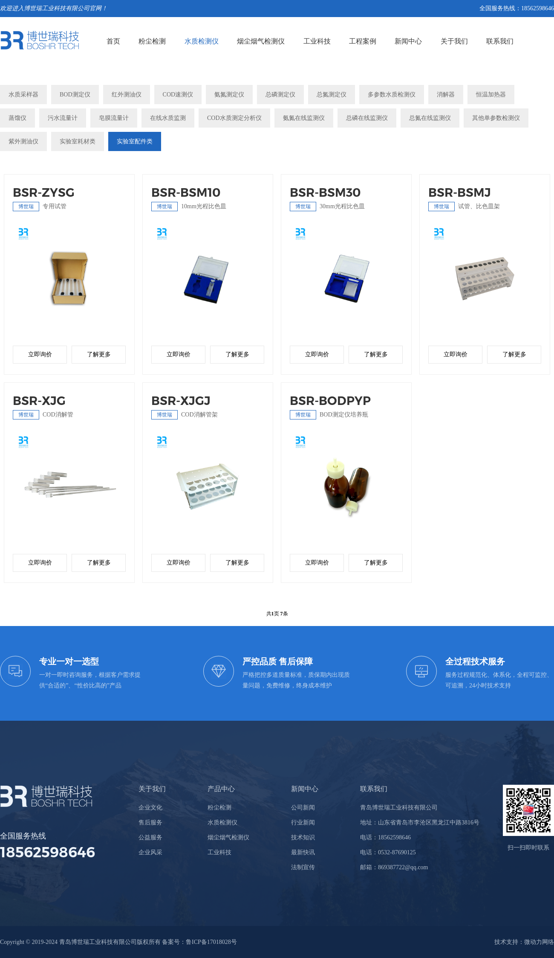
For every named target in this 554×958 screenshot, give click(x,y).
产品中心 (221, 788)
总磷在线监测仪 (367, 118)
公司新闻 (303, 807)
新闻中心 (408, 41)
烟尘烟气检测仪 (261, 41)
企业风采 (150, 852)
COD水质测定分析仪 (234, 118)
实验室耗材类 (77, 141)
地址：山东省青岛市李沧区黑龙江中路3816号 (419, 822)
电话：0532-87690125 (388, 852)
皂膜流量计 (114, 118)
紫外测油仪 (23, 141)
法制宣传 (303, 867)
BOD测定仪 (75, 94)
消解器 (446, 94)
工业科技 (317, 41)
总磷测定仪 (280, 94)
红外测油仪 (126, 94)
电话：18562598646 (385, 837)
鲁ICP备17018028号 (211, 942)
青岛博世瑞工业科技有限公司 (399, 807)
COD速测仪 (178, 94)
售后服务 (150, 822)
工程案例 (362, 41)
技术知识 (303, 837)
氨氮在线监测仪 (304, 118)
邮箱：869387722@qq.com (394, 867)
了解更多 (99, 354)
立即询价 (40, 354)
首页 (113, 41)
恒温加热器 (491, 94)
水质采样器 (23, 94)
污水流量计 (63, 118)
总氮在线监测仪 (430, 118)
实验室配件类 (135, 141)
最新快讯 (303, 852)
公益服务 (150, 837)
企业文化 (150, 807)
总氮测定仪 (331, 94)
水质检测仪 (202, 41)
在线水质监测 (168, 118)
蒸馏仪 (17, 118)
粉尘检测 (152, 41)
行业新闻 (303, 822)
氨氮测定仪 (229, 94)
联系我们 (500, 41)
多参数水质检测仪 (392, 94)
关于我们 (454, 41)
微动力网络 (539, 942)
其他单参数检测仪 (496, 118)
